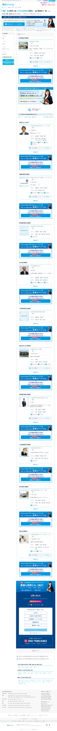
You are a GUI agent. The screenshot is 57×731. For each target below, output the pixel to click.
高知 (29, 705)
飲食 (22, 680)
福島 (26, 693)
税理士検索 (16, 715)
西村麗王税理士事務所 (25, 394)
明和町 (31, 667)
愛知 (9, 701)
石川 (17, 699)
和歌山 (29, 703)
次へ (36, 629)
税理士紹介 (10, 715)
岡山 (9, 705)
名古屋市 (11, 701)
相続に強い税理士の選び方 (45, 709)
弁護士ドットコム (22, 729)
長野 (10, 699)
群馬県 (24, 28)
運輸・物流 (47, 680)
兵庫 (20, 703)
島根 (20, 705)
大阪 (9, 703)
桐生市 (23, 667)
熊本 (20, 707)
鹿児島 (29, 707)
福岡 (9, 707)
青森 (14, 693)
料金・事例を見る (47, 61)
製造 (51, 680)
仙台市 (20, 693)
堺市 (13, 703)
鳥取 (18, 705)
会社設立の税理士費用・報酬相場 (46, 696)
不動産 (19, 680)
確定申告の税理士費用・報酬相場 (46, 699)
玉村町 (35, 667)
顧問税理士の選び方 (44, 703)
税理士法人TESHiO (24, 122)
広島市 (16, 705)
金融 (24, 683)
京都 (15, 703)
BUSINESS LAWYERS (34, 729)
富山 (19, 699)
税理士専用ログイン (52, 0)
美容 (43, 680)
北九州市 (14, 707)
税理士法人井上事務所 (25, 345)
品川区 (29, 695)
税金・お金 (20, 674)
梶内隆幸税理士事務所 (25, 223)
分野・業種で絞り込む (8, 63)
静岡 (14, 701)
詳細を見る (35, 66)
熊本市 (23, 707)
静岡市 (16, 701)
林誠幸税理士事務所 (24, 174)
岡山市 (11, 705)
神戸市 (22, 703)
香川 (25, 705)
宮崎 (27, 707)
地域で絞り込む (7, 60)
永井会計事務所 (23, 262)
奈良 (26, 703)
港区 (11, 695)
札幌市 (12, 693)
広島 (13, 705)
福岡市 (11, 707)
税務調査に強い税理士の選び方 (46, 706)
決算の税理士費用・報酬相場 (45, 694)
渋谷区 (17, 695)
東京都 (9, 695)
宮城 (18, 693)
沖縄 (31, 707)
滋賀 (24, 703)
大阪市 (11, 703)
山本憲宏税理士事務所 (25, 308)
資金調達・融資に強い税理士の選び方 (47, 705)
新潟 (12, 699)
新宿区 (14, 695)
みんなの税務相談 (22, 715)
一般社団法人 (20, 683)
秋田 (22, 693)
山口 (21, 705)
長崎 (18, 707)
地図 (31, 43)
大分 (25, 707)
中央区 (23, 695)
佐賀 (16, 707)
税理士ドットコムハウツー (44, 715)
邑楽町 (19, 667)
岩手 (16, 693)
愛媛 (27, 705)
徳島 (23, 705)
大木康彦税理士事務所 (25, 444)
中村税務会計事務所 (39, 30)
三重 (23, 701)
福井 (21, 699)
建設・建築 (31, 680)
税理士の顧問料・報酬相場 (45, 693)
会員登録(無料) (45, 0)
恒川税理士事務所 (23, 486)
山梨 (9, 699)
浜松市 (19, 701)
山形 (24, 693)
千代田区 (19, 695)
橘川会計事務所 (23, 531)
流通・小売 (26, 680)
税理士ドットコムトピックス (32, 715)
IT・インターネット (38, 680)
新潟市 (15, 699)
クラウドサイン (28, 729)
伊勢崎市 (27, 667)
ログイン (39, 0)
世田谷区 (25, 695)
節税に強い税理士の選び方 (45, 710)
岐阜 (21, 701)
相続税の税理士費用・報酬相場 (46, 697)
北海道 (9, 693)
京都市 (18, 703)
